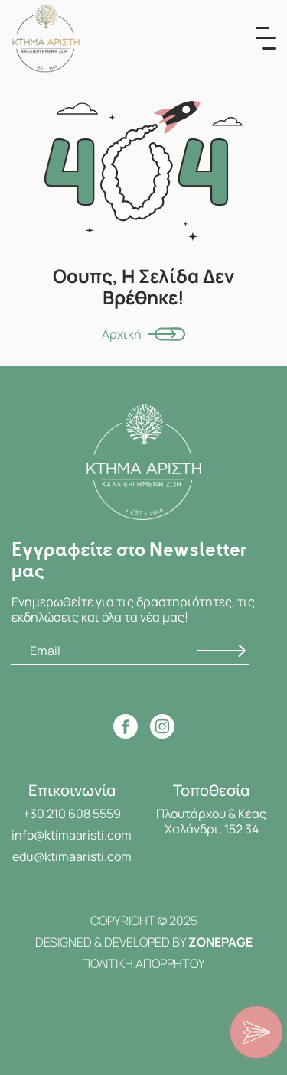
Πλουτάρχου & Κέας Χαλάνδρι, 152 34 (211, 821)
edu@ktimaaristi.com (72, 856)
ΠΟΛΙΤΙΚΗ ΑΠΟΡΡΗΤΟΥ (143, 963)
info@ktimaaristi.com (71, 835)
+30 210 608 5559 (72, 813)
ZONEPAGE (220, 942)
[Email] (130, 651)
